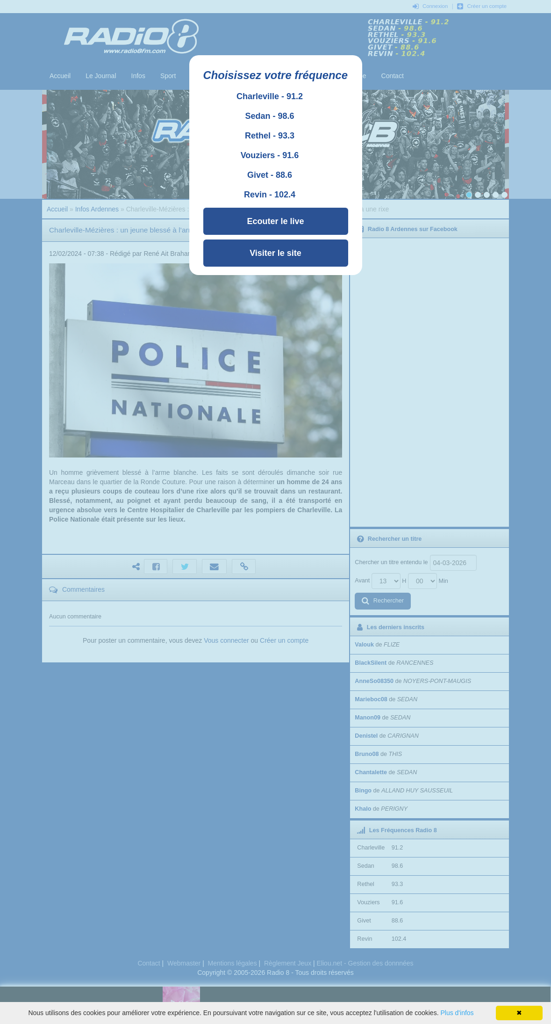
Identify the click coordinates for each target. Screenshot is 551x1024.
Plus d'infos (456, 1013)
